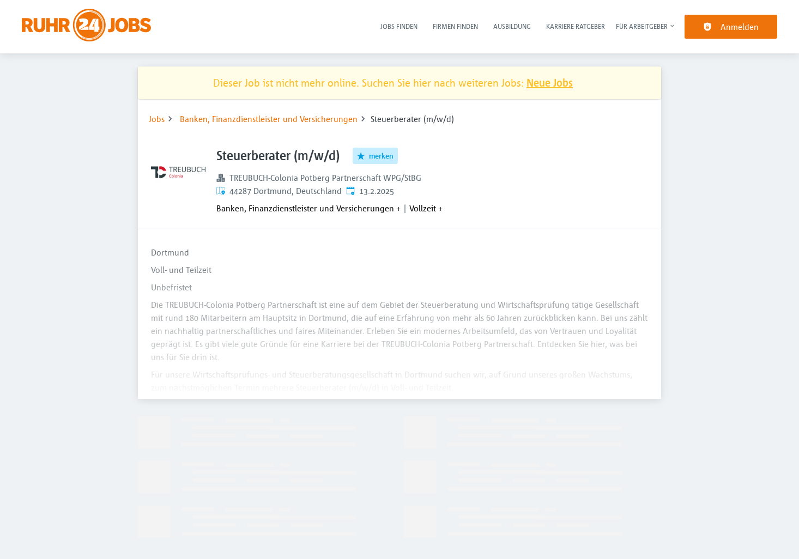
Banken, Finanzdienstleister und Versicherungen (269, 118)
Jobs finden (398, 26)
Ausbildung (512, 26)
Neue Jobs (549, 82)
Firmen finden (455, 26)
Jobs (157, 118)
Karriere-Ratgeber (575, 26)
